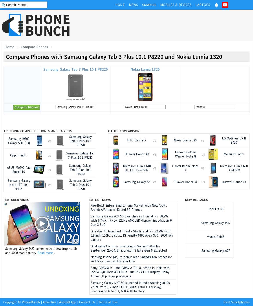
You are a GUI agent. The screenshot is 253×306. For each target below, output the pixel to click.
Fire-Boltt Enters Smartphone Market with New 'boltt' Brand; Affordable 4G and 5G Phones (129, 207)
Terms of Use (108, 302)
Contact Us (87, 302)
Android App (67, 302)
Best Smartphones (236, 302)
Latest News (100, 199)
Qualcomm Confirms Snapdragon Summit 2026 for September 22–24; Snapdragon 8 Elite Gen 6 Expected (129, 248)
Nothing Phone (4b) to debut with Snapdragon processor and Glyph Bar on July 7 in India (131, 259)
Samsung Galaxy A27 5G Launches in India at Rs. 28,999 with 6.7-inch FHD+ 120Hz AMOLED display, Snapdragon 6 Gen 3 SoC (131, 220)
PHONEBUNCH (48, 25)
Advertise (49, 302)
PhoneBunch (31, 302)
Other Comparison (123, 131)
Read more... (46, 253)
